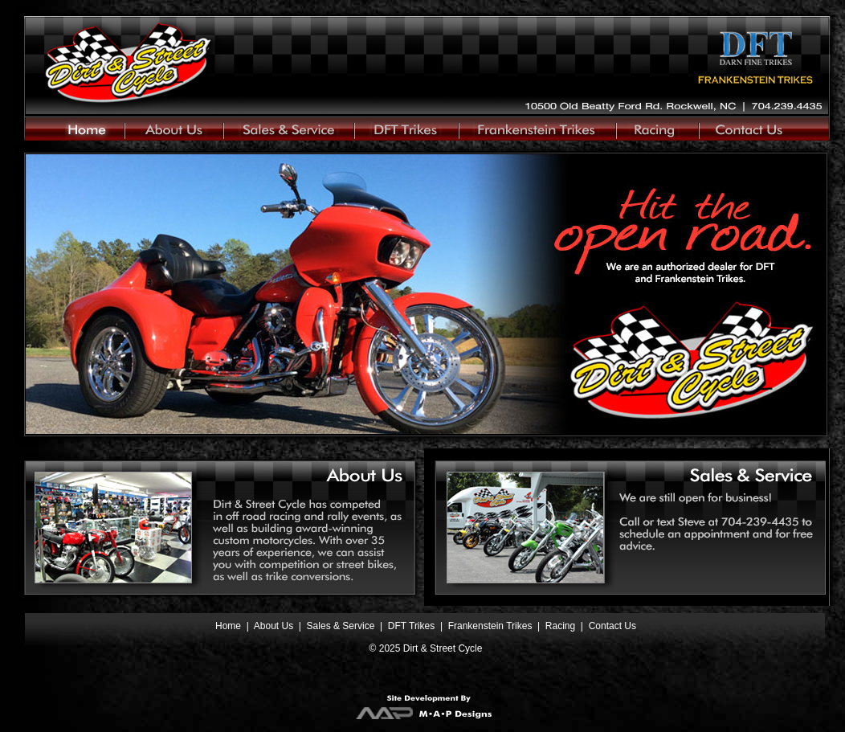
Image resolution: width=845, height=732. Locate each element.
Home (228, 626)
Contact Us (612, 626)
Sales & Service (341, 626)
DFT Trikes (411, 626)
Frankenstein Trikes (491, 626)
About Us (273, 626)
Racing (561, 626)
